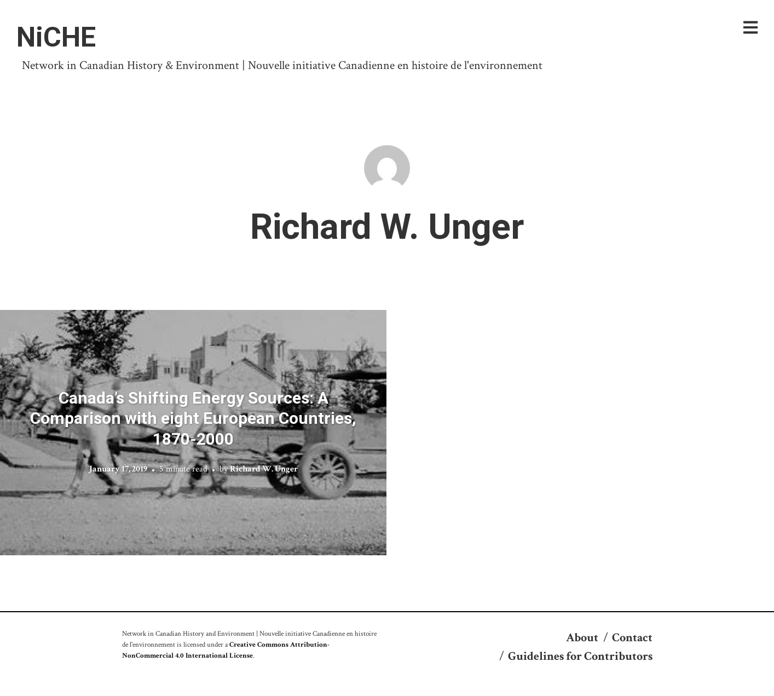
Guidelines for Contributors (580, 656)
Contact (632, 638)
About (582, 638)
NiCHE (56, 37)
